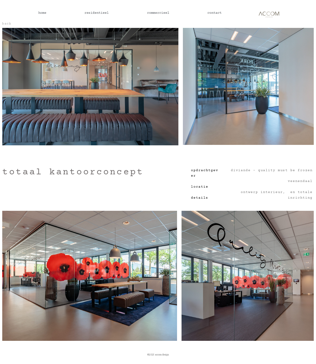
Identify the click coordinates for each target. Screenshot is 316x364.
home (42, 13)
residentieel (96, 13)
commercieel (158, 13)
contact (214, 13)
